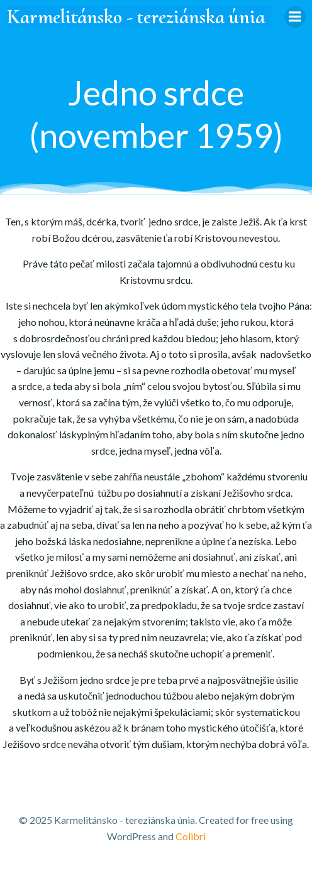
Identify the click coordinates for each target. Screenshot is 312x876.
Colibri (191, 836)
